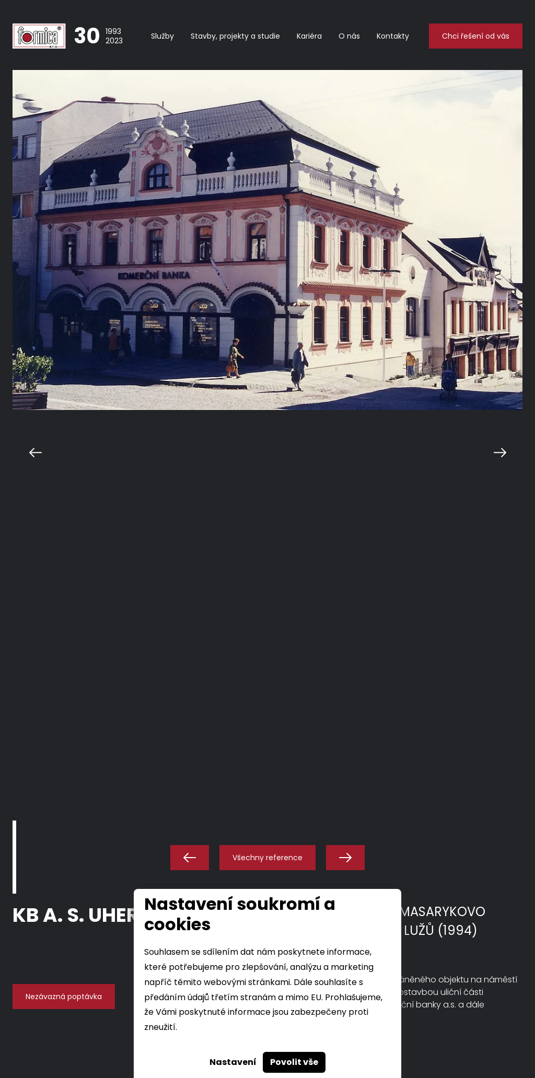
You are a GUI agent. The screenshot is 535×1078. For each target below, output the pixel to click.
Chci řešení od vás (475, 36)
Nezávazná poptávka (64, 996)
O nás (349, 36)
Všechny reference (267, 857)
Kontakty (393, 36)
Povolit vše (294, 1062)
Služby (162, 36)
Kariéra (309, 36)
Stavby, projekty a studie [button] (235, 36)
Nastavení (233, 1062)
